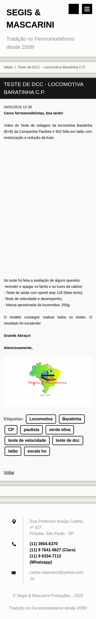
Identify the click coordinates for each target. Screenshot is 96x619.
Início (8, 67)
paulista (31, 429)
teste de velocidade (27, 440)
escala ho (37, 451)
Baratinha (71, 419)
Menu (87, 9)
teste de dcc (67, 440)
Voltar (9, 472)
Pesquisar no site (74, 9)
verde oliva (60, 429)
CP (11, 429)
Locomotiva (40, 419)
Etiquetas (13, 419)
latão (13, 451)
